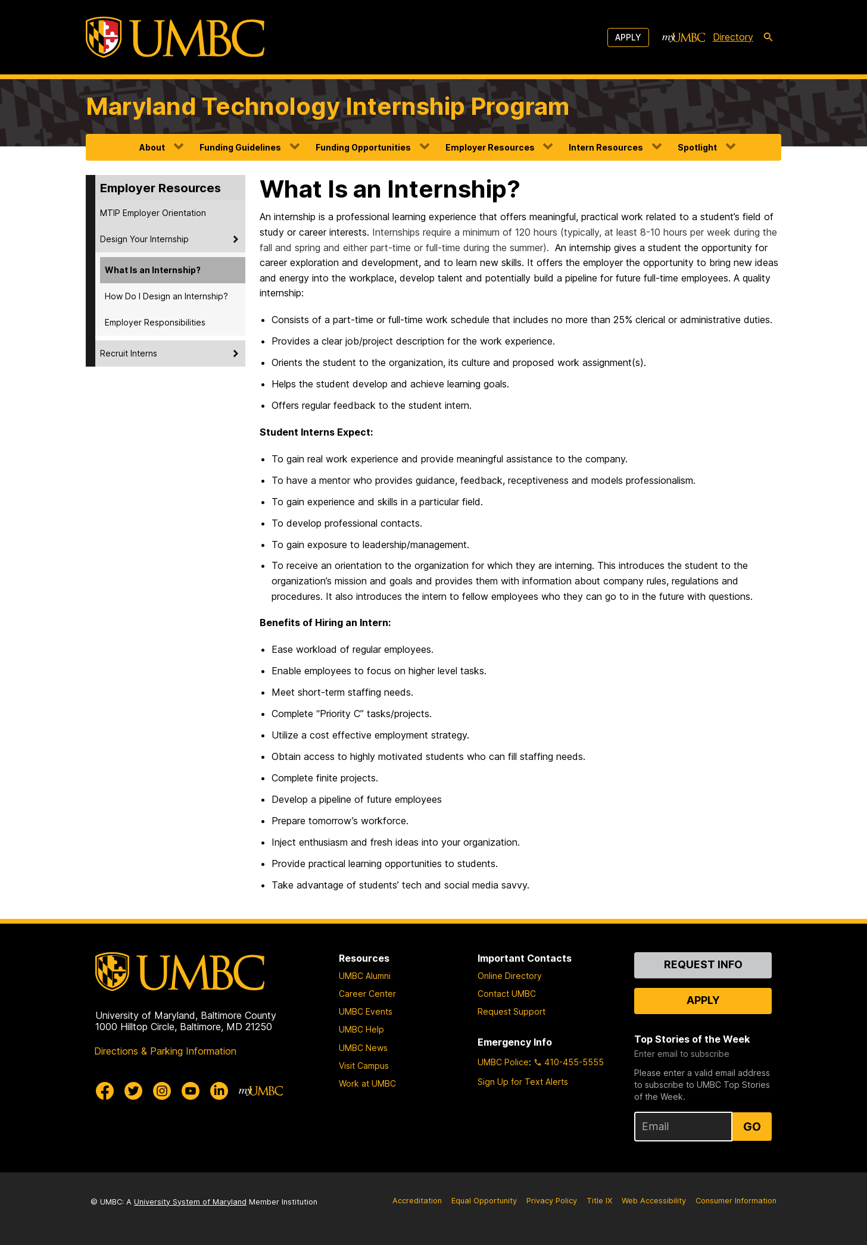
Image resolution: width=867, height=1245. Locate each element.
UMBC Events (365, 1011)
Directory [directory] (733, 37)
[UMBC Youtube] (190, 1091)
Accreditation (417, 1200)
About (152, 147)
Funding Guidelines (240, 147)
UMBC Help (361, 1029)
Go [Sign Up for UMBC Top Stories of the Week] (752, 1126)
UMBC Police (503, 1062)
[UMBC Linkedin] (219, 1091)
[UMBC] (175, 37)
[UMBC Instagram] (162, 1091)
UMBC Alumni (365, 976)
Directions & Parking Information (165, 1051)
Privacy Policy (551, 1200)
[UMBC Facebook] (105, 1091)
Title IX (599, 1200)
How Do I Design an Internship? (166, 296)
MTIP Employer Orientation (153, 213)
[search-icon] (768, 37)
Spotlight (697, 147)
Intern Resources (606, 147)
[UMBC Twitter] (133, 1091)
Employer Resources (490, 147)
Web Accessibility (654, 1200)
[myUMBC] (684, 37)
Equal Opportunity (484, 1200)
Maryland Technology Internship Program (327, 106)
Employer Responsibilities (155, 322)
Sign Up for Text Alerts (523, 1082)
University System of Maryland (190, 1201)
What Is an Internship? (153, 270)
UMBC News (363, 1048)
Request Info (703, 964)
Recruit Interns (128, 353)
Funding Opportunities (363, 147)
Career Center (367, 994)
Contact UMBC (507, 994)
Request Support (511, 1011)
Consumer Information (736, 1200)
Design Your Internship (144, 239)
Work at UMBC (367, 1083)
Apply (628, 37)
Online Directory (510, 976)
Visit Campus (364, 1066)
